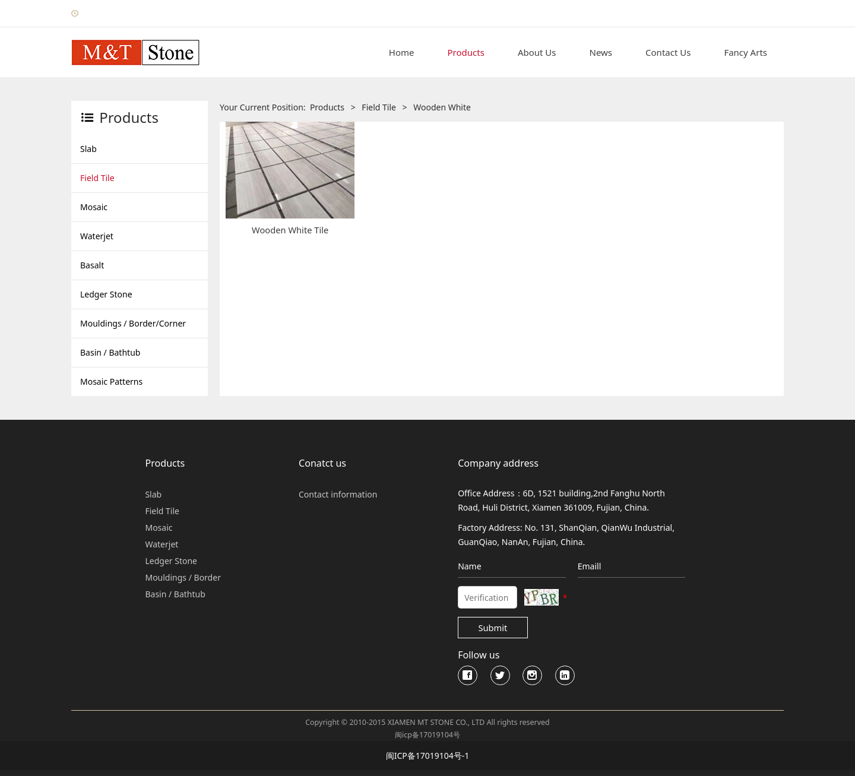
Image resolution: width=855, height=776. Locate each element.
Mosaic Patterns (111, 381)
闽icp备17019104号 (427, 735)
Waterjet (96, 236)
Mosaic (93, 207)
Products (466, 52)
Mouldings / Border (182, 577)
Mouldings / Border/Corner (133, 323)
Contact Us (668, 52)
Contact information (338, 494)
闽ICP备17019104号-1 (428, 755)
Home (401, 52)
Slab (88, 148)
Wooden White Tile (290, 230)
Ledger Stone (106, 294)
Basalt (92, 265)
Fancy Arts (745, 52)
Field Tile (97, 177)
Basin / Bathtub (110, 352)
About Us (537, 52)
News (601, 52)
